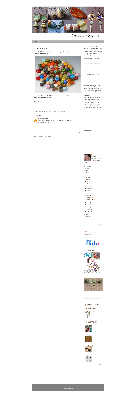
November (89, 183)
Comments (88, 234)
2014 (86, 177)
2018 (86, 168)
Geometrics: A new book (91, 299)
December (89, 181)
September (89, 188)
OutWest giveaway (91, 199)
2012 (86, 214)
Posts (86, 231)
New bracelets (90, 197)
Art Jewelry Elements (90, 308)
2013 (86, 179)
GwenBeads (88, 335)
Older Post (76, 133)
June (88, 195)
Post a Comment (40, 126)
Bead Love (88, 297)
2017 (86, 170)
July (88, 193)
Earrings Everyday (90, 311)
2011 (86, 216)
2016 (86, 172)
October (89, 186)
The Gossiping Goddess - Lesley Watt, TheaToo (91, 321)
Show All (100, 364)
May (88, 202)
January (89, 211)
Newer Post (37, 133)
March (88, 207)
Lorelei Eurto (88, 325)
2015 (86, 175)
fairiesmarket (41, 118)
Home (35, 41)
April (88, 204)
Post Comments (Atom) (45, 136)
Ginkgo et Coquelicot (90, 345)
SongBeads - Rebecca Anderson (93, 355)
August (88, 190)
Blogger (71, 388)
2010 (86, 219)
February (89, 209)
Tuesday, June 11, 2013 (43, 122)
